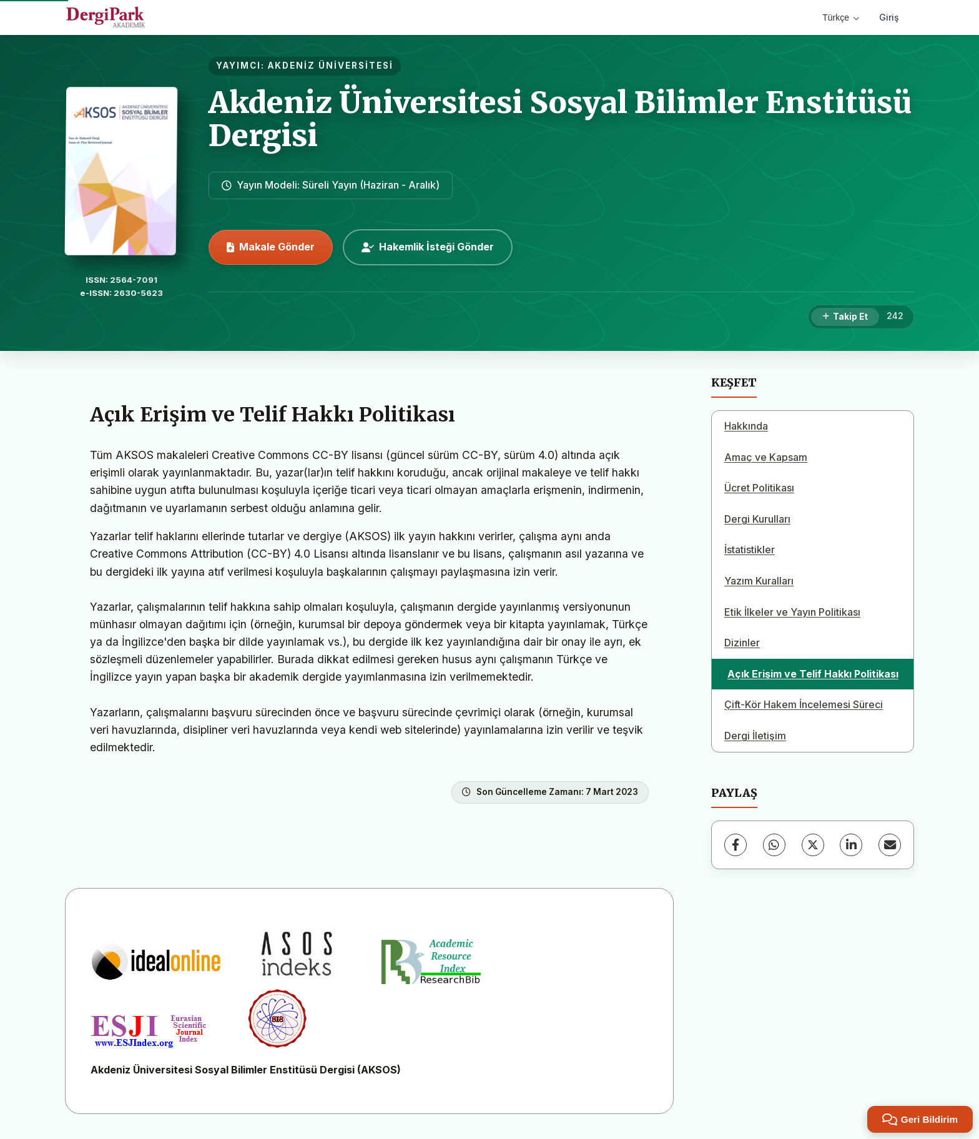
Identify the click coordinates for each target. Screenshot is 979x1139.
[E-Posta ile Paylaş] (889, 845)
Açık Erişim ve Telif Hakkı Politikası (812, 674)
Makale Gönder (271, 246)
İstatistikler (749, 549)
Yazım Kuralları (759, 580)
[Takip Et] (845, 317)
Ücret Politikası (759, 487)
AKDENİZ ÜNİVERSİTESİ (330, 66)
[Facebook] (735, 845)
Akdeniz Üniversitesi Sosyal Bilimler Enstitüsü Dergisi (560, 119)
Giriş (889, 17)
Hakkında (746, 426)
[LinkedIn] (851, 845)
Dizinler (742, 642)
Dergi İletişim (755, 735)
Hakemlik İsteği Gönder (428, 246)
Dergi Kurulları (757, 519)
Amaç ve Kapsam (765, 457)
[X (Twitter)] (813, 845)
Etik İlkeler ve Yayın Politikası (792, 612)
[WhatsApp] (774, 845)
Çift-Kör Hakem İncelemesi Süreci (803, 704)
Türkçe (840, 17)
